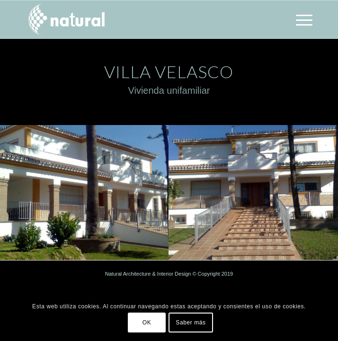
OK (146, 322)
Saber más (190, 322)
